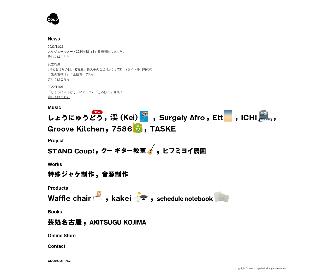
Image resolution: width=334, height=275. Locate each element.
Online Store (62, 235)
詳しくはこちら (59, 56)
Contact (56, 246)
